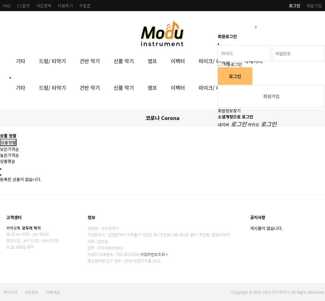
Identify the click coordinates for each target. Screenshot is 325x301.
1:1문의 (23, 6)
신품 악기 (124, 61)
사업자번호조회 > (154, 254)
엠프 (152, 61)
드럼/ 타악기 (52, 61)
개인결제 (43, 6)
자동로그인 (232, 64)
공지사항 (257, 217)
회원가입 (314, 6)
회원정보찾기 (229, 111)
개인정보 (31, 292)
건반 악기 (90, 61)
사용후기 (65, 6)
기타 (20, 61)
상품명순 (7, 161)
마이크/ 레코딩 (214, 61)
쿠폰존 (85, 6)
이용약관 (53, 292)
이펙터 (178, 61)
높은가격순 (9, 155)
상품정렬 (8, 142)
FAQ (6, 6)
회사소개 (10, 292)
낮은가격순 (9, 149)
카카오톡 (23, 228)
